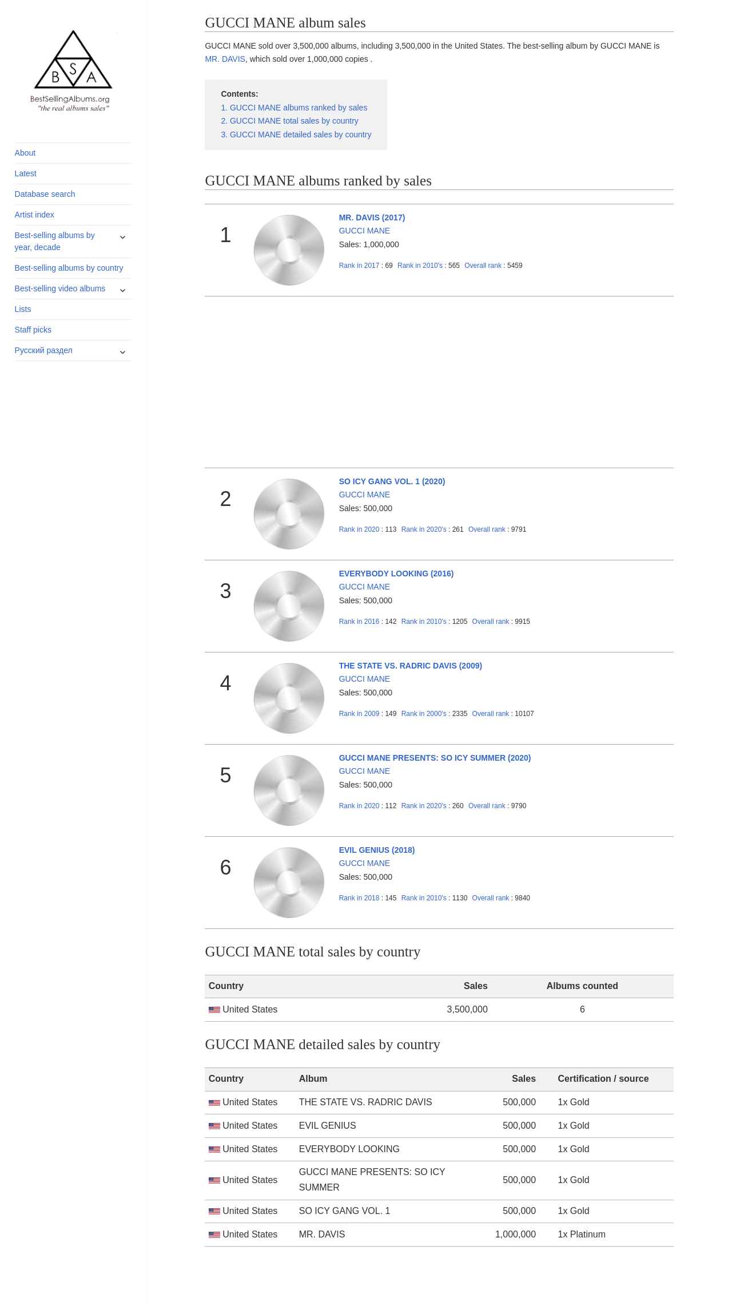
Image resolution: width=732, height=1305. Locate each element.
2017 (359, 266)
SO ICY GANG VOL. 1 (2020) (392, 481)
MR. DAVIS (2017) (372, 217)
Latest (26, 173)
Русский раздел (44, 350)
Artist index (34, 214)
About (25, 152)
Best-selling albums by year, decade (55, 241)
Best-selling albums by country (69, 267)
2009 (359, 714)
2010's (420, 266)
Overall (483, 266)
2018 (359, 898)
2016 (359, 622)
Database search (45, 194)
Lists (23, 309)
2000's (424, 714)
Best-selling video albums (60, 288)
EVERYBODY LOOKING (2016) (396, 573)
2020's (424, 529)
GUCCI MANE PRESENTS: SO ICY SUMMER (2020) (435, 757)
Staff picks (33, 329)
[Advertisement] (439, 382)
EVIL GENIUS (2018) (377, 850)
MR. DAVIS (225, 59)
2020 (359, 529)
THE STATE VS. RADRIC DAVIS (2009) (410, 665)
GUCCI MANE (364, 230)
